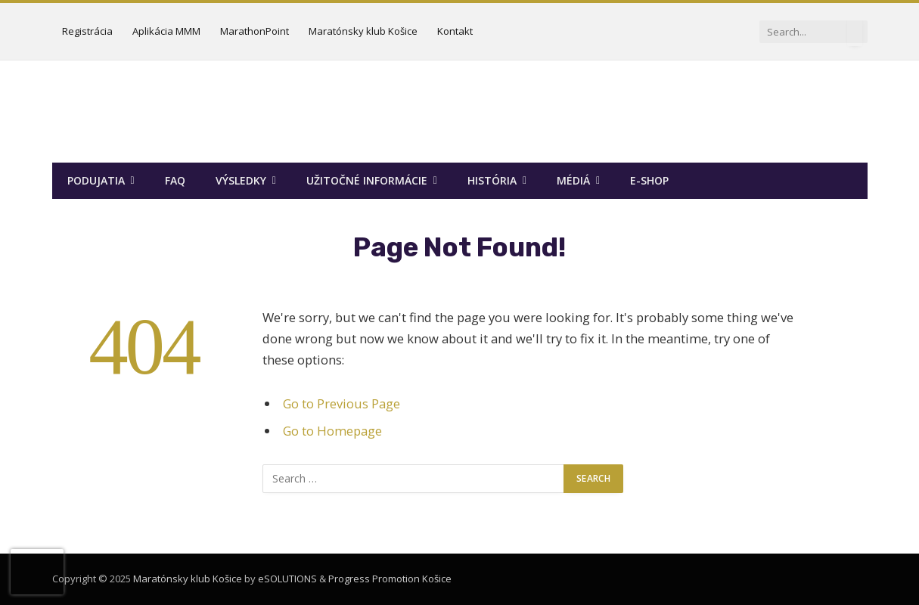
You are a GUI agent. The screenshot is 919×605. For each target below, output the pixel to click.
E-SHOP (649, 180)
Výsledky (241, 180)
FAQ (175, 180)
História (492, 180)
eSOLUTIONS (287, 578)
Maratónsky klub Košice (363, 31)
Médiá (573, 180)
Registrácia (87, 31)
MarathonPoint (254, 31)
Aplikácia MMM (166, 31)
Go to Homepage (332, 430)
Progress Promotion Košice (390, 578)
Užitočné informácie (366, 180)
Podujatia (96, 180)
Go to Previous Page (341, 403)
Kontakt (455, 31)
